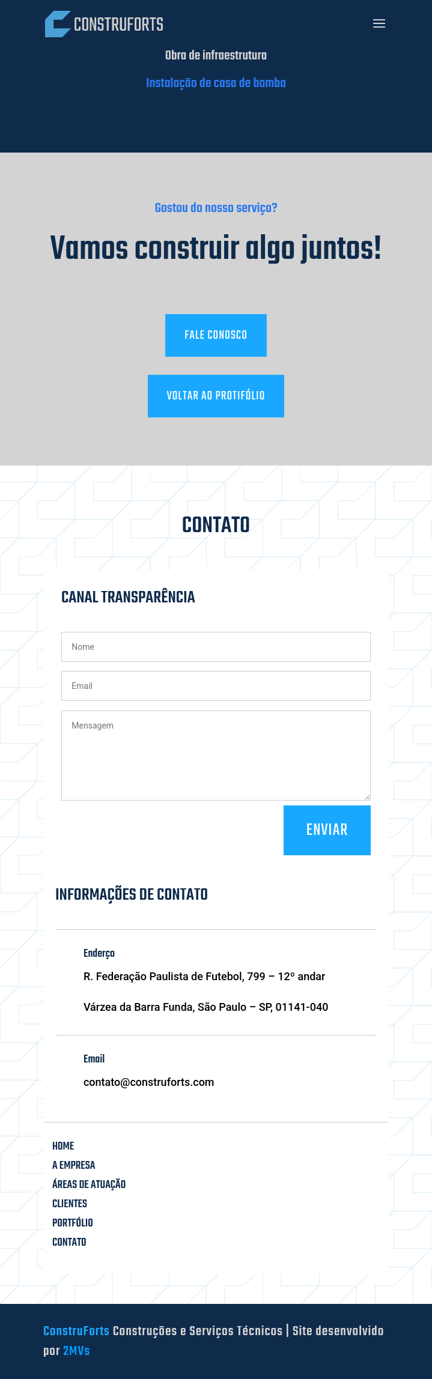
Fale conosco (216, 335)
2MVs (76, 1351)
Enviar (327, 830)
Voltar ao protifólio (216, 396)
